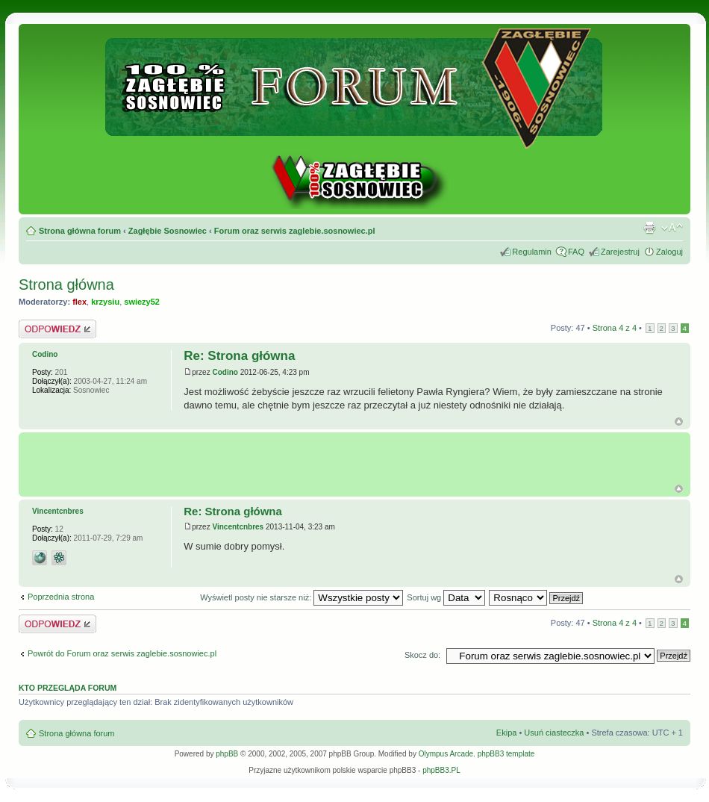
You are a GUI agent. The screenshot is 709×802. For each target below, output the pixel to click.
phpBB (227, 754)
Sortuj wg (446, 597)
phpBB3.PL (441, 770)
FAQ (576, 251)
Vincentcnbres (237, 527)
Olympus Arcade (446, 754)
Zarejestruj (620, 251)
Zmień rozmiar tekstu (672, 227)
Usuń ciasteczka (554, 732)
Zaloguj (669, 251)
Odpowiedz (57, 329)
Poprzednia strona (61, 596)
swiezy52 (142, 301)
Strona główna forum (80, 230)
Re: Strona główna (239, 356)
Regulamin (532, 251)
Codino (224, 372)
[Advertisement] (358, 458)
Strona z (615, 327)
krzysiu (105, 301)
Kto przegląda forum (67, 687)
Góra (679, 421)
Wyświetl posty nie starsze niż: (301, 597)
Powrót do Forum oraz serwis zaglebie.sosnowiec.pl (122, 653)
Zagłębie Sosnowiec (167, 230)
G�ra (679, 489)
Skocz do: (422, 654)
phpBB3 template (506, 754)
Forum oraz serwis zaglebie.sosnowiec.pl (294, 230)
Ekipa (506, 732)
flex (79, 301)
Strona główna (66, 284)
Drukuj (649, 227)
